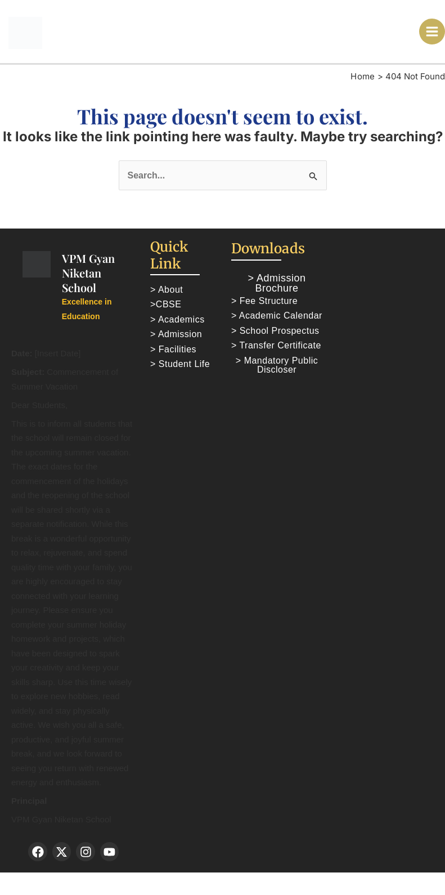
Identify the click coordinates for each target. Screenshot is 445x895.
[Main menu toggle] (432, 32)
